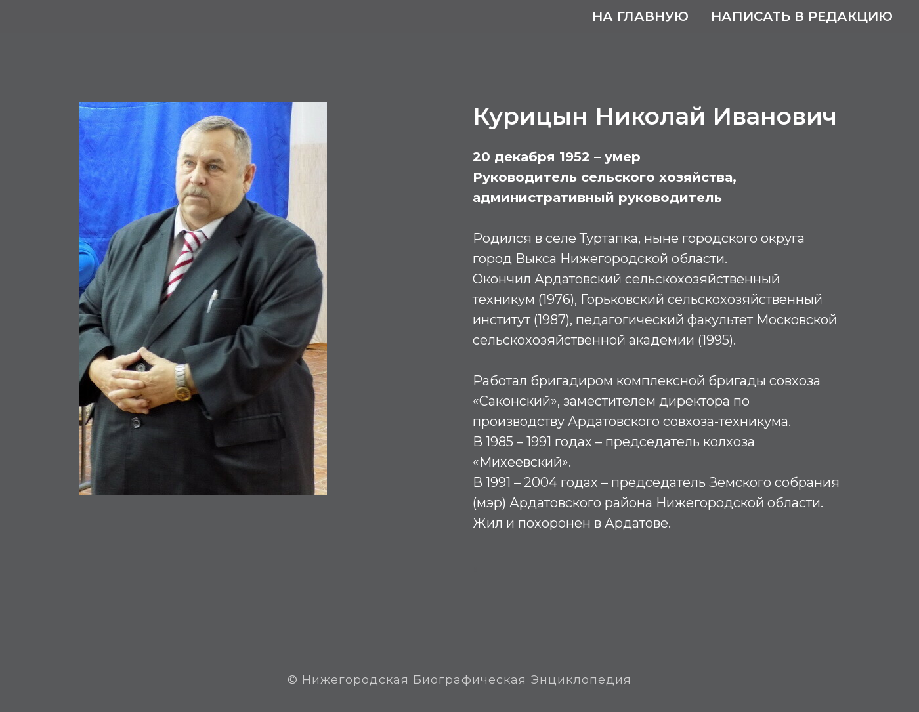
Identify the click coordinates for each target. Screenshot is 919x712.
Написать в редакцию (802, 16)
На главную (640, 16)
